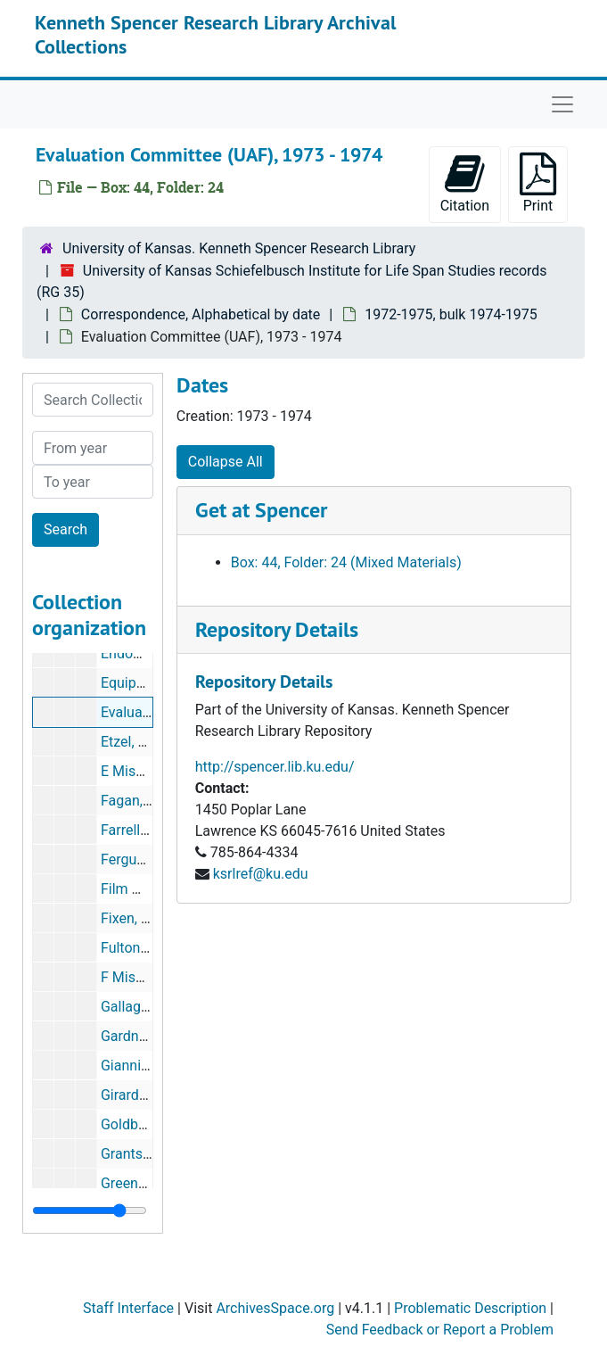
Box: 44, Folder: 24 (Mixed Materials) (346, 562)
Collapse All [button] (225, 461)
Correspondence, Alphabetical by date (200, 314)
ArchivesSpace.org (275, 1308)
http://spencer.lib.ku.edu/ (275, 766)
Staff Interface (128, 1308)
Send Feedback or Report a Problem (440, 1329)
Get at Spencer (261, 510)
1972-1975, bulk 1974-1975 (451, 314)
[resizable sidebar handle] (89, 1210)
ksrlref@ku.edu (260, 873)
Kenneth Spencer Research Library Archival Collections (215, 34)
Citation (464, 183)
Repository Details (276, 629)
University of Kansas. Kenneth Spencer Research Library (238, 248)
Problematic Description (470, 1308)
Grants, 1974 (141, 1153)
